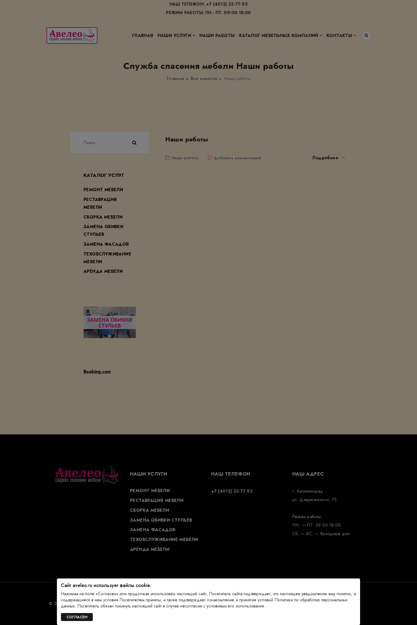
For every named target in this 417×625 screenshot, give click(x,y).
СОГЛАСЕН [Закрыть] (76, 617)
